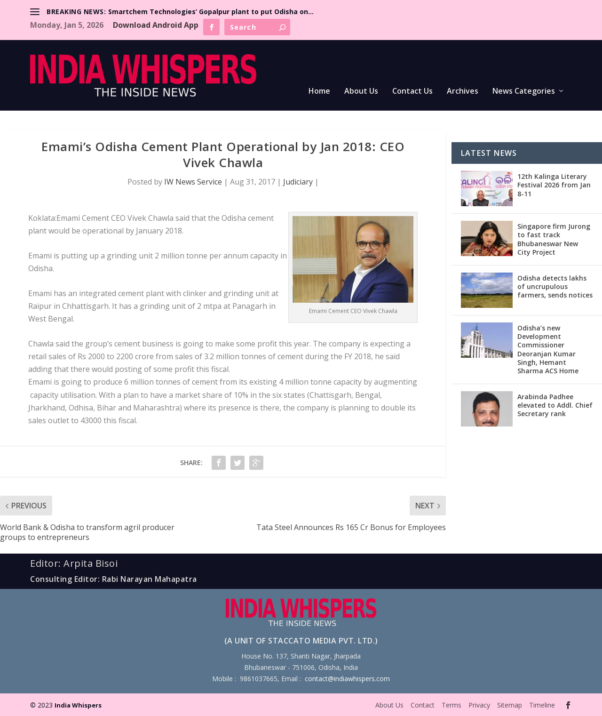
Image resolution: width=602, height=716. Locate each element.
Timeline (542, 704)
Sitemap (509, 704)
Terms (451, 704)
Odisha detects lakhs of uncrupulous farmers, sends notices (555, 286)
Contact (423, 704)
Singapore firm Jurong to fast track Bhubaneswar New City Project (553, 239)
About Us (361, 91)
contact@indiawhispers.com (347, 678)
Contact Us (412, 91)
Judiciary (298, 182)
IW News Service (193, 182)
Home (319, 91)
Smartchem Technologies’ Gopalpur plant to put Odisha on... (211, 11)
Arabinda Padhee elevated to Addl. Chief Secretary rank (555, 405)
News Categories (523, 91)
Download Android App (155, 25)
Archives (462, 91)
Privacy (479, 704)
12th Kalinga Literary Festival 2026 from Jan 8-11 (554, 185)
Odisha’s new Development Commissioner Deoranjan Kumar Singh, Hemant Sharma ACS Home (547, 349)
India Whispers (78, 705)
